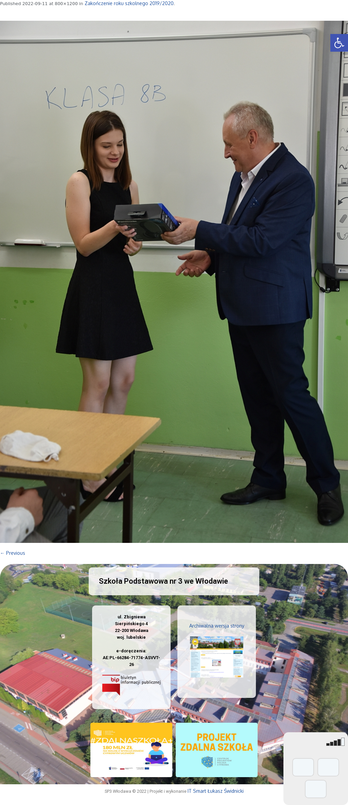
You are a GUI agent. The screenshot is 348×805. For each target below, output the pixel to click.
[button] (339, 43)
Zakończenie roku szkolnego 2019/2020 (129, 3)
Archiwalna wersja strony (216, 626)
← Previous (12, 553)
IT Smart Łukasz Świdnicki (216, 791)
